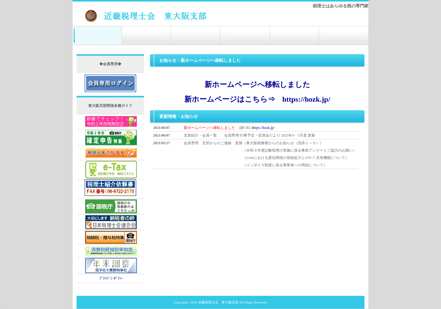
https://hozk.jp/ (263, 128)
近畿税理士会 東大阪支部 (218, 302)
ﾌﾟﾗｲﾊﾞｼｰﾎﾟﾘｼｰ (111, 278)
